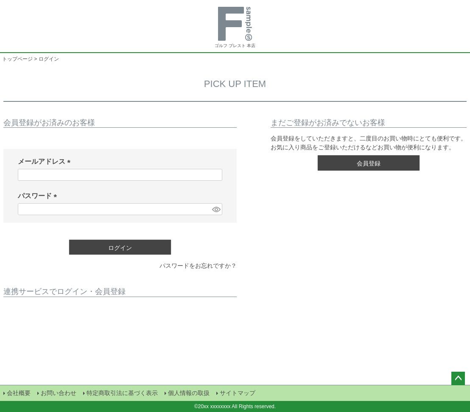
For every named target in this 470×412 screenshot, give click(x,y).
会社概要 (19, 393)
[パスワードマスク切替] (216, 209)
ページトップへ (458, 378)
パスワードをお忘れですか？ (198, 265)
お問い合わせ (58, 393)
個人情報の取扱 (189, 393)
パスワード (39, 195)
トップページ (17, 59)
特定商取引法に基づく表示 (122, 393)
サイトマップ (237, 393)
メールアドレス (46, 161)
